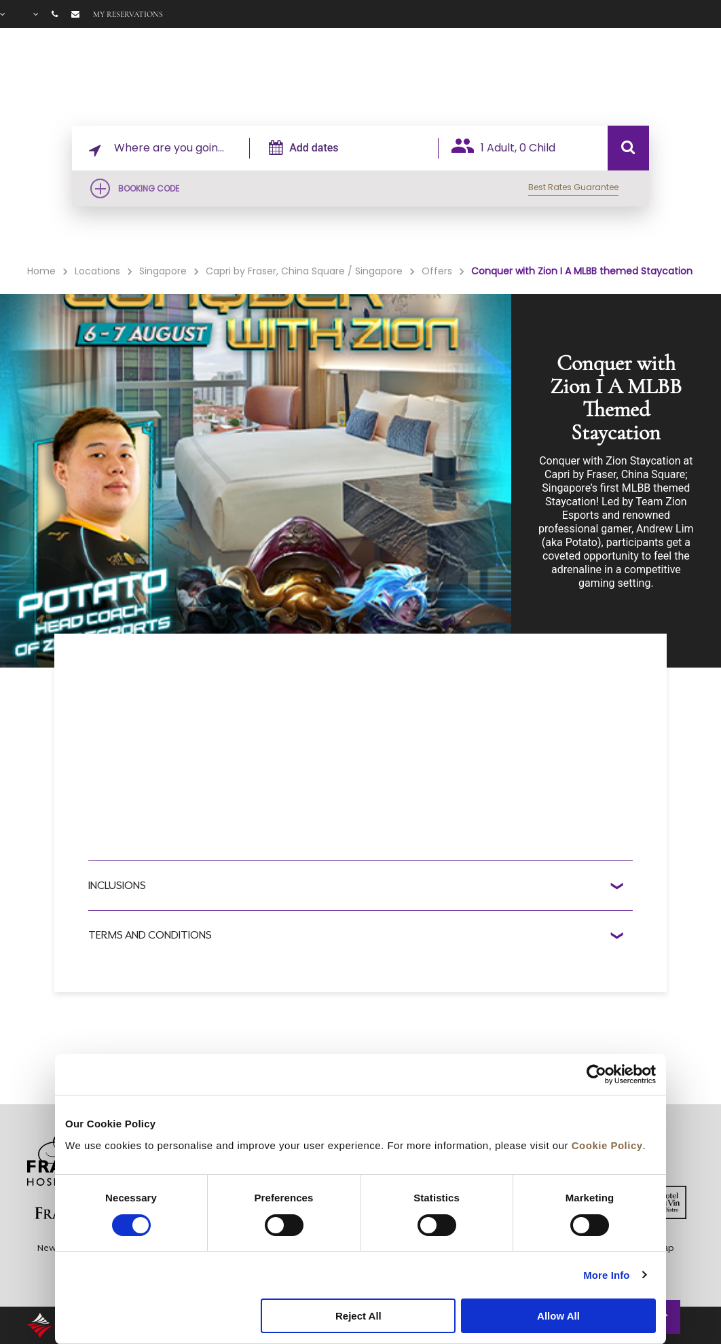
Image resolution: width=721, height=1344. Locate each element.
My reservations (128, 14)
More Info (606, 1275)
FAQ (629, 75)
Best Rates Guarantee (573, 187)
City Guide (680, 75)
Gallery (588, 75)
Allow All (558, 1316)
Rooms (408, 75)
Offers (540, 75)
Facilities (474, 75)
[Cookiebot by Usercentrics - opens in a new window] (596, 1074)
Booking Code (148, 188)
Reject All (358, 1316)
